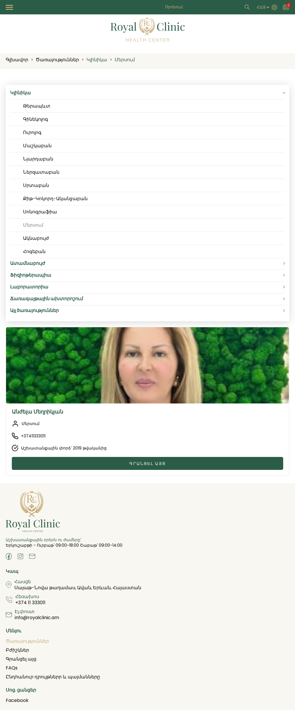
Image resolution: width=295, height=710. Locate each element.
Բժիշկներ (17, 650)
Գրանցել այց (147, 463)
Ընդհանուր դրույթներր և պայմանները (53, 676)
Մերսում (125, 59)
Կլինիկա (96, 59)
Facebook (17, 700)
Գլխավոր (17, 59)
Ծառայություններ (57, 59)
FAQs (12, 668)
